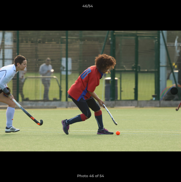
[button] (163, 7)
